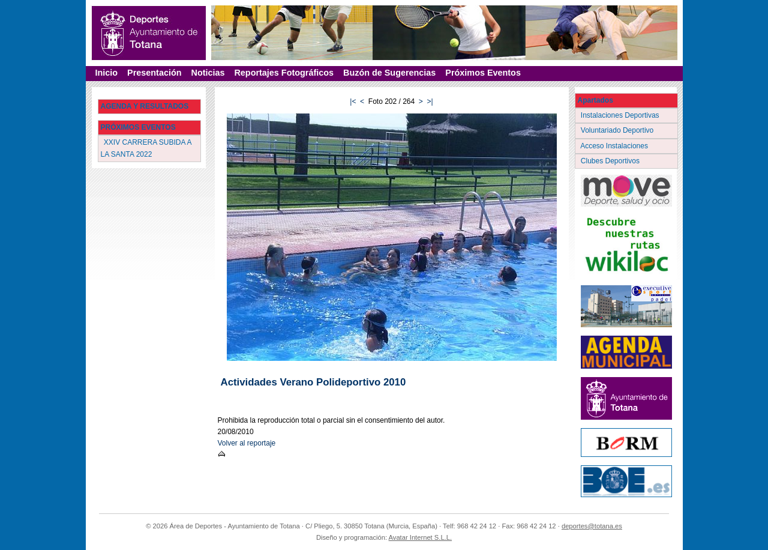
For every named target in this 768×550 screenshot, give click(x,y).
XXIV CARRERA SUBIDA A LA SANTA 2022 (146, 148)
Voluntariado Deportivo (618, 130)
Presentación (154, 72)
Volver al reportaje (247, 443)
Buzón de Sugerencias (389, 72)
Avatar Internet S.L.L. (420, 537)
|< (353, 101)
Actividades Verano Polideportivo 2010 (313, 382)
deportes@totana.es (592, 526)
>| (430, 101)
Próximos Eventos (483, 72)
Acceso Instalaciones (615, 146)
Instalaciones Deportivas (621, 115)
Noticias (207, 72)
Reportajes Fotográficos (284, 72)
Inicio (106, 72)
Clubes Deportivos (611, 161)
